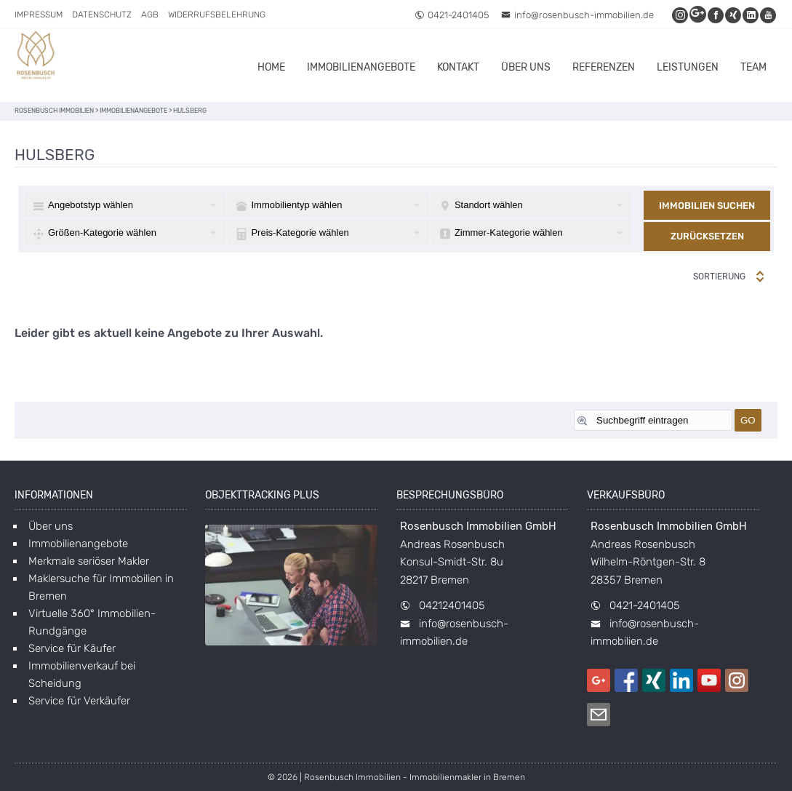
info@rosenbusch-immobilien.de (577, 14)
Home (271, 67)
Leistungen (688, 67)
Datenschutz (102, 14)
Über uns (526, 67)
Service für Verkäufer (79, 700)
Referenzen (603, 67)
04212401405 (452, 605)
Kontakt (458, 67)
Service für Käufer (72, 648)
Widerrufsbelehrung (216, 14)
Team (753, 67)
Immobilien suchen (707, 205)
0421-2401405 (452, 14)
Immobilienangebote (361, 67)
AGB (150, 14)
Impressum (39, 14)
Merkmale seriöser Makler (88, 561)
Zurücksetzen (707, 236)
